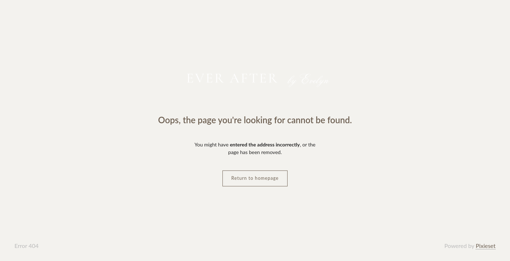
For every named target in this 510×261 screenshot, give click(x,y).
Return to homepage (255, 178)
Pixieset (486, 245)
